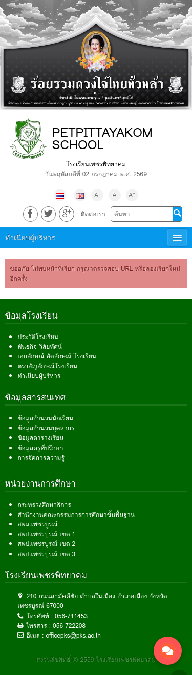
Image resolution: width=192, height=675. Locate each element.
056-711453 (71, 616)
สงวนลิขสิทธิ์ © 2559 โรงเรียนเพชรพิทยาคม (96, 659)
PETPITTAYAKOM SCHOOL (102, 138)
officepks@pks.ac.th (73, 635)
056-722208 (69, 625)
